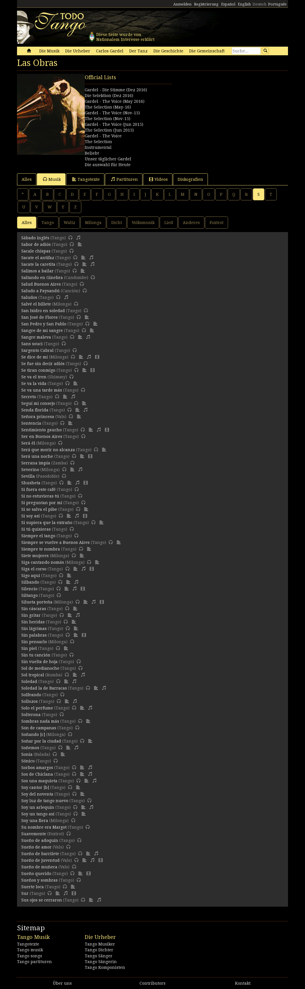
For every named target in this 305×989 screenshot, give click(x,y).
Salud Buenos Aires (41, 284)
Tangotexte (86, 179)
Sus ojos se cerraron (41, 900)
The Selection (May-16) (108, 107)
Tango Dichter (99, 950)
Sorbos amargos (37, 767)
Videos (158, 179)
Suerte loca (32, 886)
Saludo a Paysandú (40, 290)
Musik (52, 179)
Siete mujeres (35, 555)
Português (277, 4)
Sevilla (28, 476)
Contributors (152, 983)
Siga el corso (33, 569)
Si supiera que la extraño (46, 522)
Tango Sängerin (101, 961)
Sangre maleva (36, 337)
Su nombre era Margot (44, 827)
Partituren (124, 179)
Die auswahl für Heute (108, 164)
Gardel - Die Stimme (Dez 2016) (116, 90)
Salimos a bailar (37, 271)
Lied (168, 222)
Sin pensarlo (34, 641)
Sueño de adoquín (39, 840)
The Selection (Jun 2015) (109, 130)
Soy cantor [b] (35, 787)
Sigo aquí (30, 575)
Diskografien (190, 179)
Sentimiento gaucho (41, 430)
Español (228, 4)
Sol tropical (32, 675)
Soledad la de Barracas (44, 688)
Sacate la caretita (38, 264)
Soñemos (30, 747)
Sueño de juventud (40, 860)
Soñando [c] (33, 734)
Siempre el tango (38, 536)
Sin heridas (33, 622)
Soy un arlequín (37, 807)
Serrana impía (35, 463)
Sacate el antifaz (37, 257)
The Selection (98, 141)
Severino (30, 469)
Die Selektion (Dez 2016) (109, 95)
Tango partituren (34, 961)
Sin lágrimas (34, 628)
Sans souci (32, 343)
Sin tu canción (35, 655)
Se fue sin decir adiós (43, 363)
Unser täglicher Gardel (108, 159)
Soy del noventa (37, 794)
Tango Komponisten (105, 967)
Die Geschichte (168, 51)
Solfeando (31, 694)
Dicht (116, 222)
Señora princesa (37, 416)
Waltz (69, 222)
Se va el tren (33, 377)
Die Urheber (77, 51)
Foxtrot (216, 222)
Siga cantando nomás (42, 562)
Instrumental (98, 147)
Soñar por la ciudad (41, 741)
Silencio (29, 588)
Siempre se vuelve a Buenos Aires (55, 542)
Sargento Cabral (37, 350)
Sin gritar (31, 615)
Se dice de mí (34, 357)
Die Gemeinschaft (207, 51)
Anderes (191, 222)
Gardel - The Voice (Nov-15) (112, 113)
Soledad (29, 681)
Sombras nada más (40, 721)
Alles (27, 179)
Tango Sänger (98, 956)
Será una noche (37, 456)
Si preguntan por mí (41, 502)
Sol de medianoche (40, 668)
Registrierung (206, 4)
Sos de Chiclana (37, 774)
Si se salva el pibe (39, 509)
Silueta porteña (36, 602)
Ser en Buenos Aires (41, 436)
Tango (48, 222)
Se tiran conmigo (38, 370)
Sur (25, 893)
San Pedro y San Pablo (43, 324)
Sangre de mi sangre (42, 330)
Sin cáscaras (33, 608)
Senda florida (34, 410)
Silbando (30, 582)
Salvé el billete (36, 304)
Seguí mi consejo (38, 403)
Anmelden (182, 4)
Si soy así (30, 516)
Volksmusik (143, 222)
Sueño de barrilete (40, 853)
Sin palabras (34, 635)
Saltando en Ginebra (42, 277)
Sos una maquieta (39, 781)
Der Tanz (138, 51)
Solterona (31, 714)
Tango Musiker (100, 944)
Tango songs (29, 956)
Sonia (27, 754)
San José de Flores (39, 317)
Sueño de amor (36, 847)
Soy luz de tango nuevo (44, 800)
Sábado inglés (35, 238)
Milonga (93, 222)
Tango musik (30, 950)
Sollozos (29, 701)
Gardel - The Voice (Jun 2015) (114, 124)
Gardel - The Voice (103, 136)
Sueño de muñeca (39, 867)
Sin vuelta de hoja (39, 661)
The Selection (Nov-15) (107, 118)
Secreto (28, 396)
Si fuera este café (38, 489)
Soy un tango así (37, 814)
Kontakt (243, 983)
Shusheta (30, 483)
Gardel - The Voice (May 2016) (114, 101)
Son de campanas (38, 728)
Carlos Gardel (109, 51)
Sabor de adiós (36, 244)
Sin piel (29, 648)
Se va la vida (33, 383)
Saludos (29, 297)
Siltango (29, 595)
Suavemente (33, 834)
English (244, 4)
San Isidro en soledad (43, 310)
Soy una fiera (34, 820)
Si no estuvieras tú (40, 496)
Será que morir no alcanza (48, 449)
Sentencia (31, 423)
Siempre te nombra (40, 549)
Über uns (62, 983)
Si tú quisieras (36, 529)
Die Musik (49, 51)
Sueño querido (36, 873)
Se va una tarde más (41, 390)
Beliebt (92, 153)
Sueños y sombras (39, 880)
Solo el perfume (37, 708)
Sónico (28, 761)
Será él (28, 443)
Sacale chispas (35, 251)
